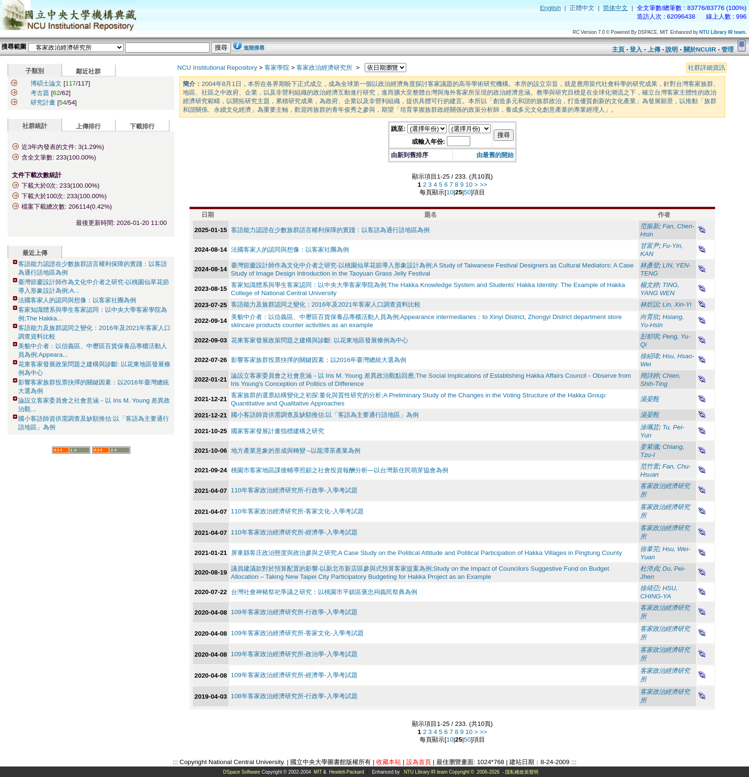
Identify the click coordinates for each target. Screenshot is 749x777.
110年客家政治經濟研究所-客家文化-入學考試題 (297, 511)
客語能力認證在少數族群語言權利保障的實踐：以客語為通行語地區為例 (330, 230)
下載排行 (142, 126)
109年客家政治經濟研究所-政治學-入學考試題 (294, 654)
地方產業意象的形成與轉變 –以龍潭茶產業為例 (295, 450)
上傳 (654, 49)
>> (483, 184)
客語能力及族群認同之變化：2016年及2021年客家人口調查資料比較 (326, 304)
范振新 (649, 226)
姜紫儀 (649, 446)
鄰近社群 (88, 71)
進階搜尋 (253, 48)
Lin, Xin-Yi (677, 304)
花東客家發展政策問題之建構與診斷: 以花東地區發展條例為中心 (319, 340)
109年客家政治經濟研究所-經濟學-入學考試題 (294, 675)
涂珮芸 (649, 427)
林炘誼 (649, 304)
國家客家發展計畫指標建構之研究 (277, 431)
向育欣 (649, 316)
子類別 (34, 71)
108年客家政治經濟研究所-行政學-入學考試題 (294, 696)
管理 (727, 49)
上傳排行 (88, 126)
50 (467, 192)
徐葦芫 (649, 549)
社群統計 (34, 125)
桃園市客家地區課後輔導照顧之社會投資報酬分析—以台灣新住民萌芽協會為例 (339, 470)
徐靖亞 (649, 588)
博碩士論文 (46, 83)
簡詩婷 (649, 375)
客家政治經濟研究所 (325, 67)
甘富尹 (649, 245)
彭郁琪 (649, 336)
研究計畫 (43, 102)
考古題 (40, 92)
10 (469, 184)
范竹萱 (649, 466)
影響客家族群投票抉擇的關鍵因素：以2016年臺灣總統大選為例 (319, 359)
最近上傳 (34, 252)
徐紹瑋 (649, 356)
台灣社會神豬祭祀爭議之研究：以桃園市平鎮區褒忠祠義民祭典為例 (324, 592)
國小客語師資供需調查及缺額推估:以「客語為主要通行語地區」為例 (325, 414)
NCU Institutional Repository (217, 67)
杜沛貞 (649, 568)
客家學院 (276, 67)
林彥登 (649, 265)
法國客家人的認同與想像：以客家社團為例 (77, 300)
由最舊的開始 (495, 155)
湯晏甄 (649, 399)
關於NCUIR (700, 49)
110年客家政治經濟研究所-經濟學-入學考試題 (294, 532)
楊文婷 (649, 284)
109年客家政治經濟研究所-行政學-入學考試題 (294, 612)
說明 (671, 49)
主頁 (618, 49)
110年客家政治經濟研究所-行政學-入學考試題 (294, 490)
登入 (636, 49)
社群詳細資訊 (706, 67)
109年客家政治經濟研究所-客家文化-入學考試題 (297, 633)
